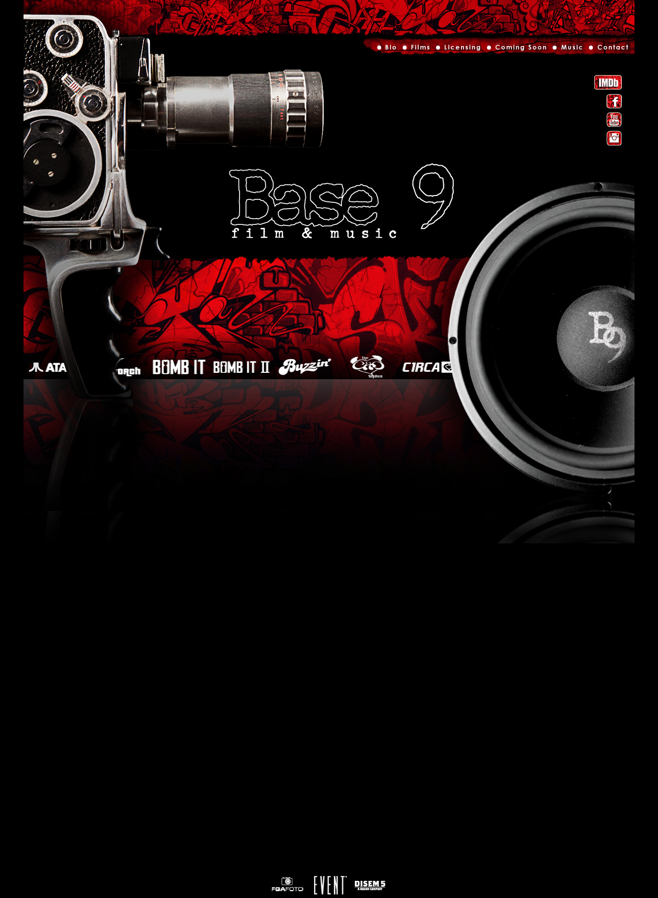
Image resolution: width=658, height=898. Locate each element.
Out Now (516, 49)
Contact (607, 49)
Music (567, 49)
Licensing (458, 49)
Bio (387, 49)
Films (416, 49)
